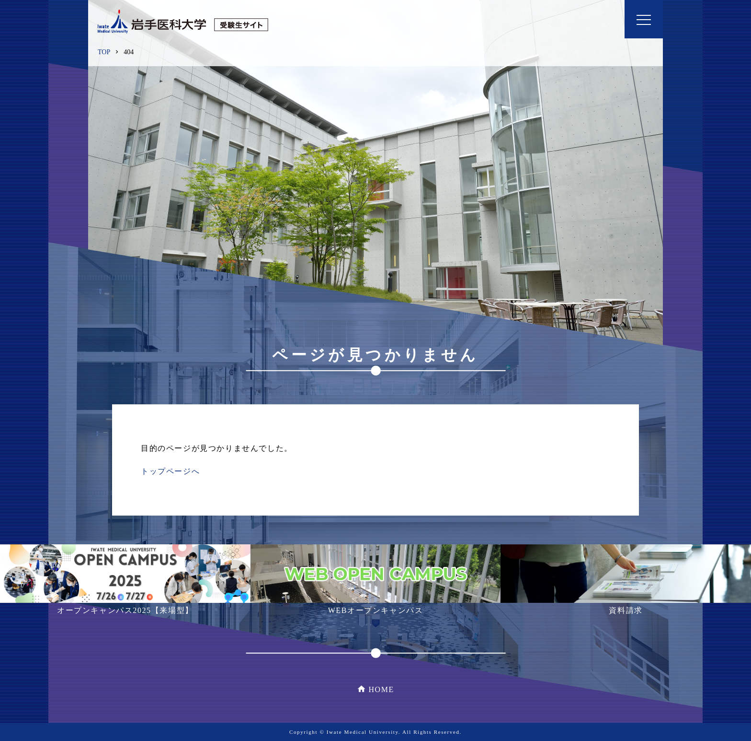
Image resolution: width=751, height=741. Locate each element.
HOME (381, 689)
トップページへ (170, 471)
